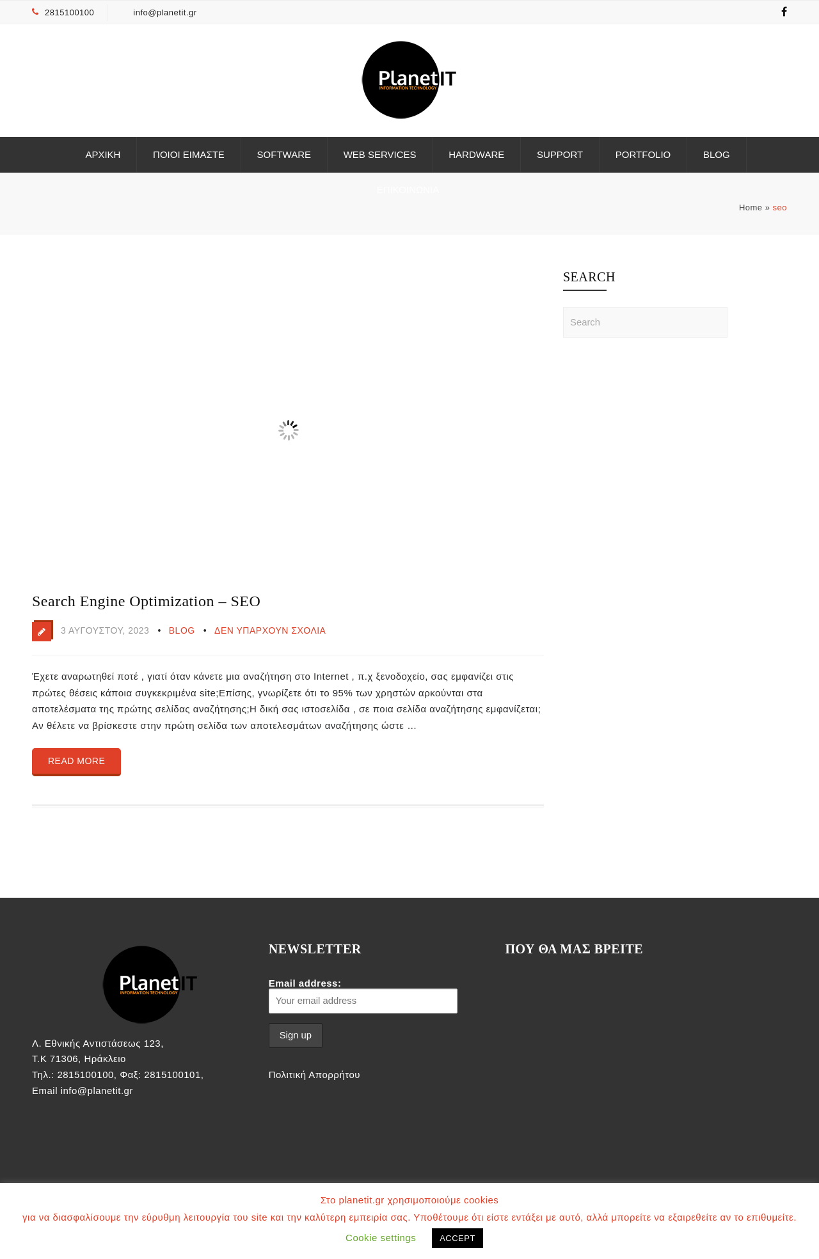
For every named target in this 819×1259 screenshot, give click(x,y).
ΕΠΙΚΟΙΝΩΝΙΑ (408, 189)
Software (284, 154)
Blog (716, 154)
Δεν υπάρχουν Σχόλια (270, 630)
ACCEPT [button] (457, 1238)
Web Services (380, 154)
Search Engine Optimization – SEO (146, 601)
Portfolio (643, 154)
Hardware (476, 154)
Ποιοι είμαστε (189, 154)
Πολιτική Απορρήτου (314, 1074)
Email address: (363, 995)
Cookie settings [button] (381, 1237)
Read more (76, 761)
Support (560, 154)
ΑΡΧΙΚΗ (102, 154)
